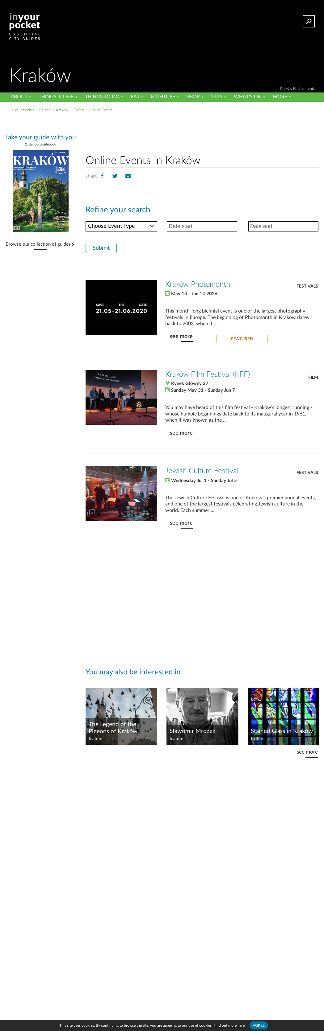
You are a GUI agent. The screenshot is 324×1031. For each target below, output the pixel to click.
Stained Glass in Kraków (282, 731)
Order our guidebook (40, 144)
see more (181, 336)
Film (313, 377)
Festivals (307, 286)
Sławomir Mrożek (193, 731)
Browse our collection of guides (38, 244)
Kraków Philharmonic (297, 88)
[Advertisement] (202, 132)
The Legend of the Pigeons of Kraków (113, 728)
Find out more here (229, 1025)
